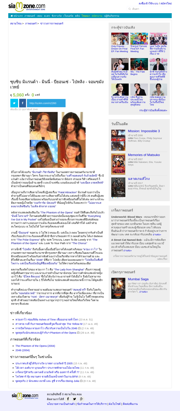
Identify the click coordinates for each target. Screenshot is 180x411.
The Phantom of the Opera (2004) (35, 345)
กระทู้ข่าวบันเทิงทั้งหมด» (153, 110)
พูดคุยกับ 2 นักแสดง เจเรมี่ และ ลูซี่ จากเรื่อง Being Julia (47, 380)
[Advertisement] (57, 52)
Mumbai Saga (138, 279)
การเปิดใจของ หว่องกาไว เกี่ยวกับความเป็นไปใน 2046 (46, 328)
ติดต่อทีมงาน (130, 403)
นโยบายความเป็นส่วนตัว (61, 403)
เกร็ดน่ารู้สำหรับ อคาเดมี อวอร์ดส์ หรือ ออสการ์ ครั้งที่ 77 (47, 372)
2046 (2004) (22, 350)
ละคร (47, 15)
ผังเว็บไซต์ (115, 403)
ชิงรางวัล (57, 15)
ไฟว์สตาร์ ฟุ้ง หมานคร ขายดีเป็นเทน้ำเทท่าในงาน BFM (46, 376)
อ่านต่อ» (157, 234)
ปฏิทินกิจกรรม (111, 15)
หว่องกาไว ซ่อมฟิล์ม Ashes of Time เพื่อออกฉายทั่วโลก (46, 319)
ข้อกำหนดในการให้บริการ (92, 403)
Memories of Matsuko (144, 155)
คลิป (77, 15)
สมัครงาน (97, 15)
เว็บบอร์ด (68, 15)
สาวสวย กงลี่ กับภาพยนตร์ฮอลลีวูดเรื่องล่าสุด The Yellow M (48, 323)
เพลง (39, 15)
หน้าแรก (17, 15)
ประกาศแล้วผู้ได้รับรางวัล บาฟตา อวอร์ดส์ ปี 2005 (44, 363)
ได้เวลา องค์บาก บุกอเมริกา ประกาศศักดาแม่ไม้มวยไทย (47, 367)
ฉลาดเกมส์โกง (139, 179)
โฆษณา (86, 15)
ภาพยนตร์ (29, 15)
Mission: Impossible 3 (144, 131)
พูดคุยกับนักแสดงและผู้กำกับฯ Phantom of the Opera (45, 332)
